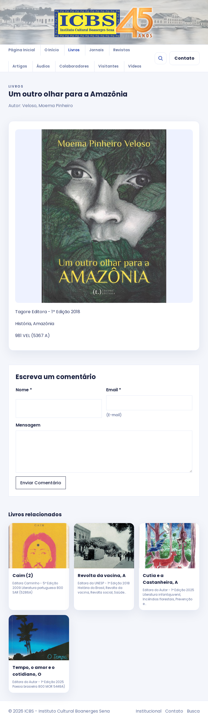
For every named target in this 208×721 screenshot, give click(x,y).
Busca (193, 711)
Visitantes (108, 66)
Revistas (121, 50)
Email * (149, 402)
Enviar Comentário (40, 483)
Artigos (19, 66)
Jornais (96, 50)
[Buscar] (161, 58)
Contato (184, 58)
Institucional (148, 711)
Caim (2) (22, 575)
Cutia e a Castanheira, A (160, 578)
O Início (51, 50)
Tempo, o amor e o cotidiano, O (33, 670)
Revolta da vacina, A (102, 575)
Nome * (59, 402)
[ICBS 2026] (104, 22)
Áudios (43, 66)
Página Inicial (21, 50)
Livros (74, 50)
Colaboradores (74, 66)
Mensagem (104, 447)
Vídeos (134, 66)
